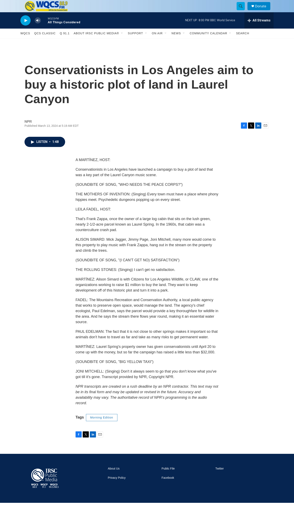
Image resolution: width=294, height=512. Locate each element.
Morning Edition (101, 426)
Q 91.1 (65, 42)
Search (242, 42)
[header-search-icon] (242, 11)
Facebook (167, 487)
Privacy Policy (117, 487)
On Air (157, 42)
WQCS (25, 42)
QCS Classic (45, 42)
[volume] (37, 29)
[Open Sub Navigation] (122, 42)
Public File (168, 477)
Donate (263, 11)
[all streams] (259, 29)
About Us (114, 477)
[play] (25, 29)
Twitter (219, 477)
